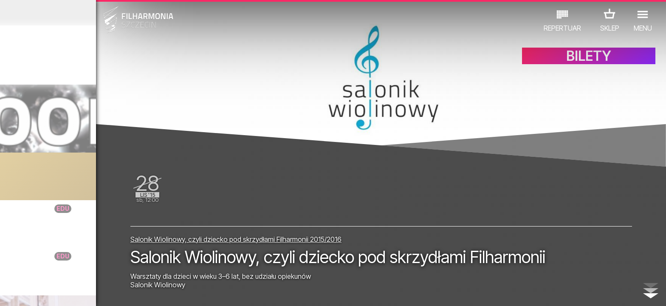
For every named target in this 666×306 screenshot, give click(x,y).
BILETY (588, 62)
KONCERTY (40, 268)
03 (37, 291)
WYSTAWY (106, 268)
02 (24, 291)
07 (91, 291)
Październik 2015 (86, 12)
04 (51, 291)
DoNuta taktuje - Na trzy (99, 208)
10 (131, 291)
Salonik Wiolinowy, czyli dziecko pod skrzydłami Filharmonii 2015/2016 (308, 211)
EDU (73, 268)
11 (145, 291)
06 (77, 291)
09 (118, 291)
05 (64, 291)
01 (10, 291)
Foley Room (75, 169)
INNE (139, 268)
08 (105, 291)
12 (158, 291)
